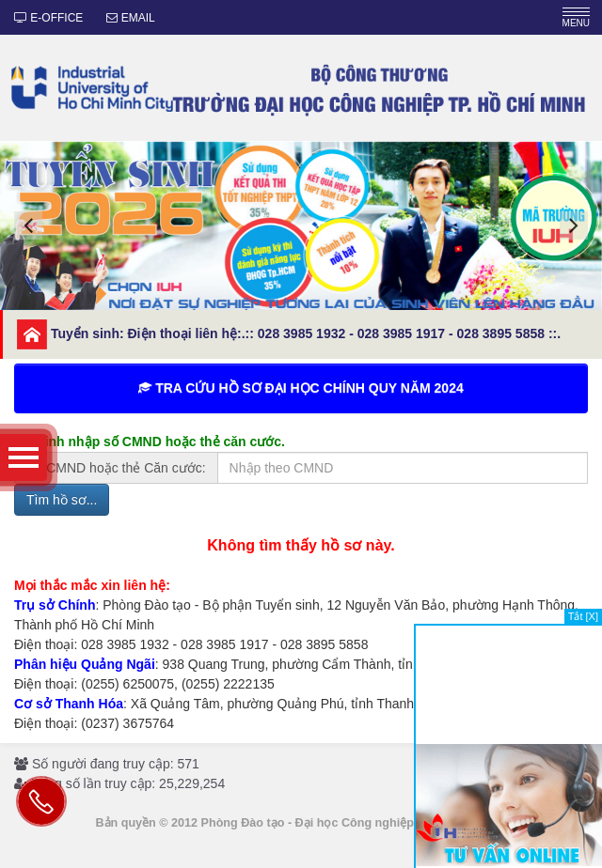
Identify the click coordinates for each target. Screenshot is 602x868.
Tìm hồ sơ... (61, 499)
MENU (576, 18)
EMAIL (130, 17)
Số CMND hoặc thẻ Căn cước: (116, 467)
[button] (28, 225)
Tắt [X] (583, 616)
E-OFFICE (48, 17)
